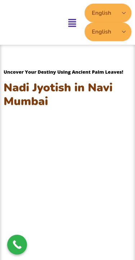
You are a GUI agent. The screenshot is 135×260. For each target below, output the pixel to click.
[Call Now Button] (17, 245)
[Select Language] (108, 13)
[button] (72, 22)
